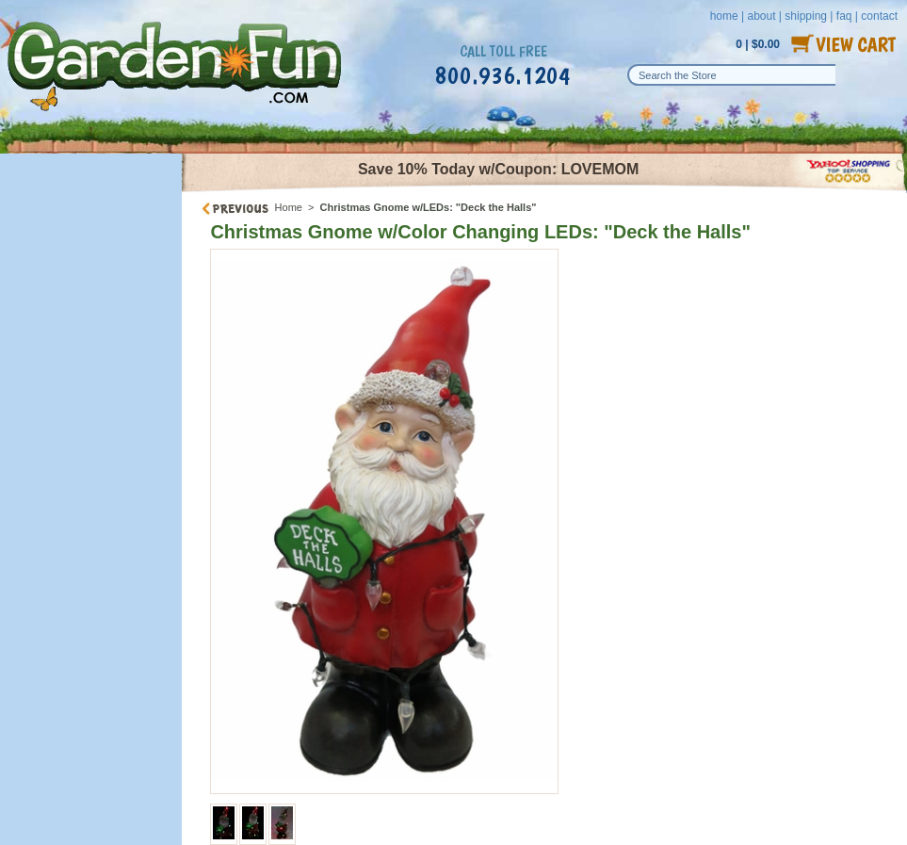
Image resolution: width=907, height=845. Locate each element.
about (761, 16)
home (724, 16)
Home (288, 207)
